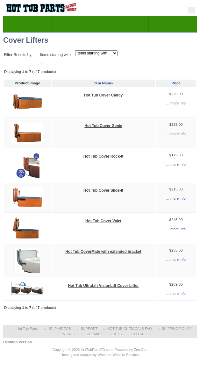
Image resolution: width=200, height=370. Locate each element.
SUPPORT (89, 329)
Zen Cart (141, 350)
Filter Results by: (18, 55)
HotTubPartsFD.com (96, 350)
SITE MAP (93, 334)
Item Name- (103, 83)
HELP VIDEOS (59, 329)
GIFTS (116, 334)
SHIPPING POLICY (176, 329)
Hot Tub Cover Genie (103, 126)
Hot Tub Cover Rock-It (103, 156)
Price (175, 83)
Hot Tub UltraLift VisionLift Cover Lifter (103, 285)
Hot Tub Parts (27, 329)
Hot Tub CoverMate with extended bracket (103, 251)
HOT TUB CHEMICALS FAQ (129, 329)
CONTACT (140, 334)
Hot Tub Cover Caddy (103, 95)
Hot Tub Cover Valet (103, 221)
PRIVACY (68, 334)
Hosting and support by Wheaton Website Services (100, 355)
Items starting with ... (55, 58)
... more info (176, 103)
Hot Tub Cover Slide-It (103, 190)
